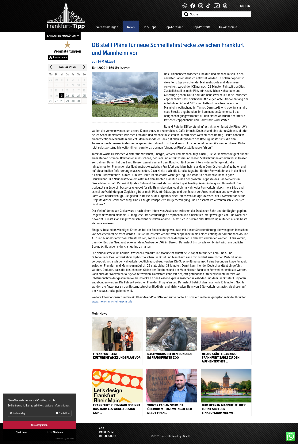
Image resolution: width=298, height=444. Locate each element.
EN (248, 6)
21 (62, 96)
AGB (101, 428)
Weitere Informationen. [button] (57, 405)
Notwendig (17, 413)
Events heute (60, 57)
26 (50, 101)
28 (61, 101)
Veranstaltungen (107, 27)
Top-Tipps (149, 27)
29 (67, 101)
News (131, 27)
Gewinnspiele (228, 27)
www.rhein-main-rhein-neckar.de (112, 301)
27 (56, 101)
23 (72, 96)
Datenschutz (107, 436)
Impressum (106, 432)
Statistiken (63, 413)
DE (242, 6)
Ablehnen (58, 432)
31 (78, 101)
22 (67, 96)
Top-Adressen (174, 27)
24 (78, 96)
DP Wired (70, 438)
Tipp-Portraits (201, 27)
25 (84, 96)
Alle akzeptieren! (39, 425)
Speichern (21, 432)
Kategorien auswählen (61, 36)
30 (72, 101)
